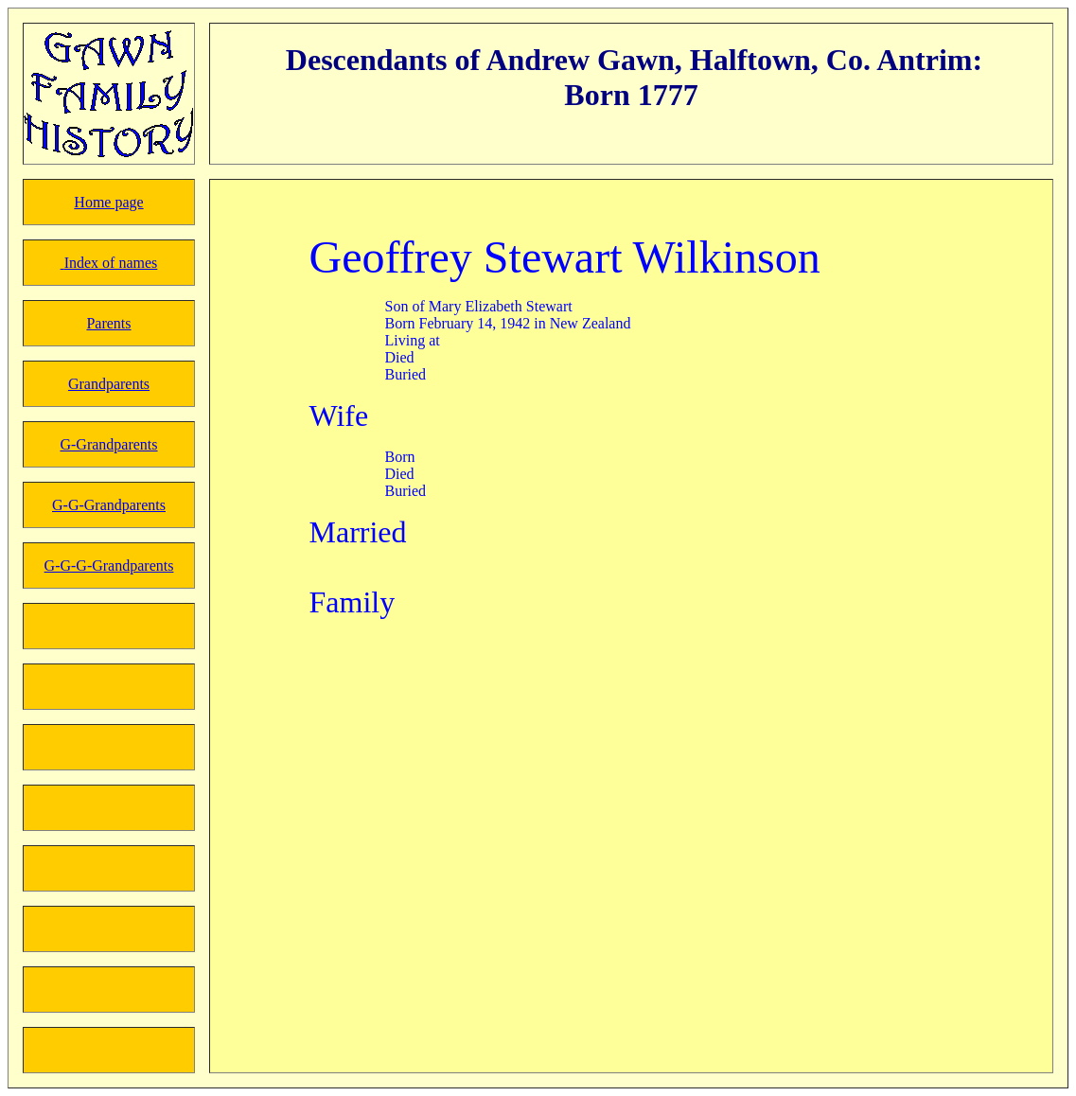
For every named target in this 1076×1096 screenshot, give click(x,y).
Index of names (111, 263)
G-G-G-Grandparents (109, 565)
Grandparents (109, 384)
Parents (108, 323)
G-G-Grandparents (109, 505)
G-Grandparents (108, 444)
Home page (108, 202)
